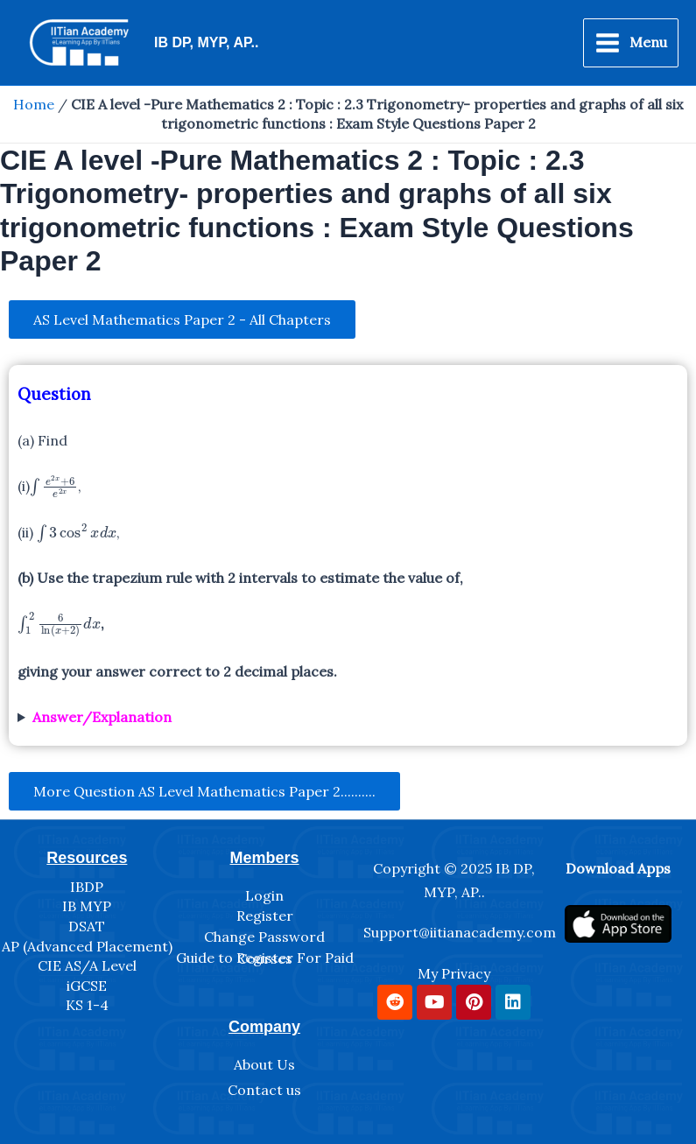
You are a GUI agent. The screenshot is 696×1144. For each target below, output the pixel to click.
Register (264, 915)
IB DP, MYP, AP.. (206, 42)
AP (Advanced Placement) (87, 946)
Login (264, 895)
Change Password (264, 936)
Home (33, 104)
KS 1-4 (87, 1005)
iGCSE (87, 985)
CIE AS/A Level (87, 965)
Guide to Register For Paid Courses (265, 958)
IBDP (86, 886)
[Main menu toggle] (630, 42)
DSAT (86, 926)
